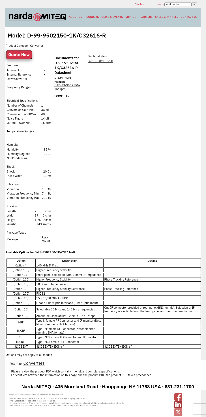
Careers (146, 17)
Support (131, 17)
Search (161, 4)
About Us (75, 17)
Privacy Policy (59, 394)
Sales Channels (166, 17)
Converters (34, 363)
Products (92, 17)
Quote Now (19, 54)
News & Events (112, 17)
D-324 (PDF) (62, 78)
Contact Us (189, 17)
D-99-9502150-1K (100, 61)
